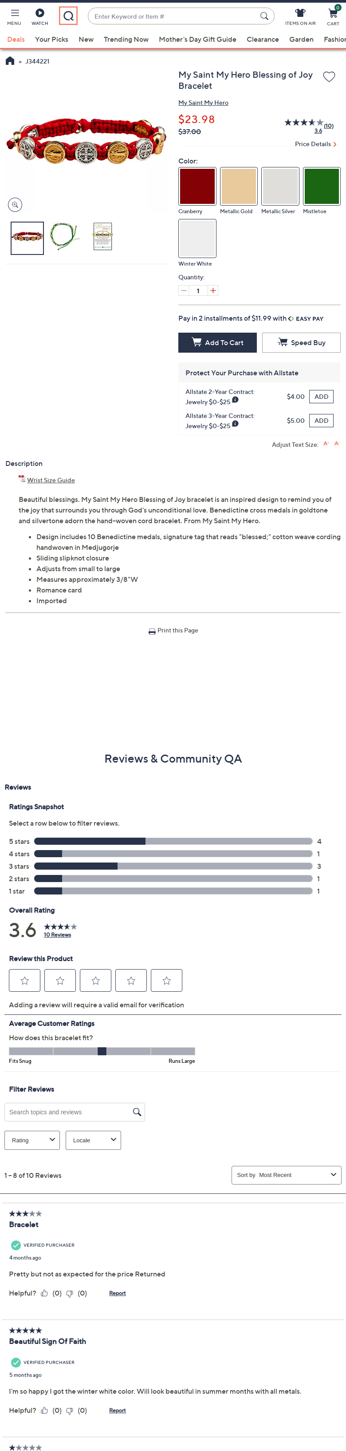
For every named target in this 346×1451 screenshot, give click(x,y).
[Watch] (39, 19)
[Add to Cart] (217, 343)
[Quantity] (198, 290)
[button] (14, 19)
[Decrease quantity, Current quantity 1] (183, 290)
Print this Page (177, 630)
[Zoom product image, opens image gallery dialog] (13, 205)
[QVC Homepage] (10, 61)
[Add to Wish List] (329, 77)
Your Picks (51, 39)
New (86, 39)
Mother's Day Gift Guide (197, 39)
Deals (16, 39)
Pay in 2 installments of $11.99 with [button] (251, 318)
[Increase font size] (326, 443)
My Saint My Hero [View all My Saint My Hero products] (203, 102)
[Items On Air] (300, 19)
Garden (301, 39)
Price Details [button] (313, 143)
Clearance (263, 39)
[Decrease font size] (337, 443)
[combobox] (172, 16)
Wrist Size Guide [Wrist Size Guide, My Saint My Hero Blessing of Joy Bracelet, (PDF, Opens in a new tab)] (51, 480)
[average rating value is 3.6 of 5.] (299, 126)
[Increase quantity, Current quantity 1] (213, 290)
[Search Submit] (265, 16)
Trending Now (126, 39)
